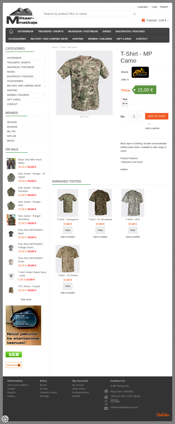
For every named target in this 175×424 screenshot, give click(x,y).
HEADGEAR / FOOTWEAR (83, 31)
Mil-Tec (11, 131)
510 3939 (115, 401)
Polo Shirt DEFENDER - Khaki (31, 260)
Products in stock (48, 392)
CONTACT (142, 38)
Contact (11, 389)
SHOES (107, 31)
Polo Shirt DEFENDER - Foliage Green (31, 246)
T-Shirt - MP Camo (68, 47)
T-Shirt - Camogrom (67, 219)
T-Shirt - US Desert (67, 275)
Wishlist (76, 396)
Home (54, 47)
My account (78, 385)
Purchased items (80, 392)
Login (154, 7)
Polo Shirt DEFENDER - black (31, 232)
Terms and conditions (17, 385)
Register (164, 7)
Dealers (11, 396)
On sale (43, 389)
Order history (78, 389)
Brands (43, 385)
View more (26, 299)
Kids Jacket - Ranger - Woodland (30, 218)
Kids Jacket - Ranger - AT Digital (31, 175)
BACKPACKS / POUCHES (130, 31)
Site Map (44, 396)
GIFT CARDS (124, 38)
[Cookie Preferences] (5, 418)
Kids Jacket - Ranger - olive (30, 203)
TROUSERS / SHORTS (50, 31)
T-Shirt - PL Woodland (100, 219)
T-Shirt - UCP (133, 219)
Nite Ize (11, 136)
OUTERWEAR (25, 31)
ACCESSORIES (17, 38)
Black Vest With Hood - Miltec (30, 161)
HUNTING (77, 38)
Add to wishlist (152, 128)
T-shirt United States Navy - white (32, 274)
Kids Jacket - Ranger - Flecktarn (30, 189)
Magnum (12, 127)
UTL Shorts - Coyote (29, 286)
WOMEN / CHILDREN (100, 38)
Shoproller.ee (162, 415)
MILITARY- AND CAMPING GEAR (49, 38)
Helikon (12, 122)
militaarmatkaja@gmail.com (124, 407)
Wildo (10, 140)
